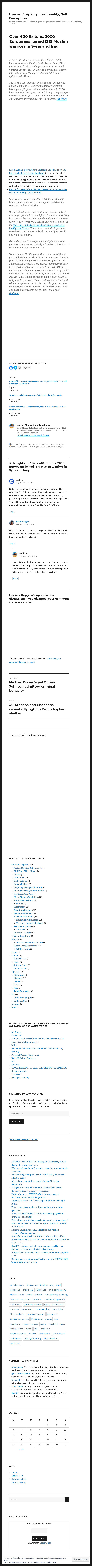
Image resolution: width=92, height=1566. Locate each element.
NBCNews (62, 99)
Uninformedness (19, 965)
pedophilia (52, 1314)
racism (29, 1329)
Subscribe (17, 1122)
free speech (15, 1304)
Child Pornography (23, 998)
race (56, 1319)
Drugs (14, 952)
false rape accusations (20, 1300)
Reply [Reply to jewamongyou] (12, 543)
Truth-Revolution (22, 991)
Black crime (32, 1285)
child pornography (57, 1290)
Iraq (21, 447)
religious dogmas (18, 1334)
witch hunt (15, 1343)
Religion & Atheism (23, 913)
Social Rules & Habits (24, 916)
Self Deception (23, 949)
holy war (61, 447)
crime (29, 1295)
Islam (16, 985)
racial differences (57, 1324)
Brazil (58, 1285)
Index (14, 1045)
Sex (13, 994)
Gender (17, 981)
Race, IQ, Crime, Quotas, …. (23, 1058)
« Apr (21, 1449)
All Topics (16, 1032)
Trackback (16, 1074)
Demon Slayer (17, 1380)
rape (36, 1329)
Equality (15, 972)
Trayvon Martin (51, 1338)
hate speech (27, 1309)
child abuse (40, 1290)
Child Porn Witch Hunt (24, 871)
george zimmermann (54, 1304)
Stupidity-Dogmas (19, 865)
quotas (48, 1319)
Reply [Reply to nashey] (12, 512)
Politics (19, 903)
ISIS (17, 447)
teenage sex (15, 1338)
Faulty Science (20, 881)
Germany (14, 1309)
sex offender (44, 1334)
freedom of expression (54, 1300)
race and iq (15, 1324)
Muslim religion (33, 447)
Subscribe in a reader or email (24, 1139)
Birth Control (20, 968)
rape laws (45, 1329)
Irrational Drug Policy (24, 894)
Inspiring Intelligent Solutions (28, 887)
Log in (14, 1472)
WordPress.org (18, 1482)
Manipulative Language (27, 920)
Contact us (16, 1035)
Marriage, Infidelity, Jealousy (29, 923)
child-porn (28, 1290)
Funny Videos (20, 959)
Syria (42, 447)
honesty (15, 1004)
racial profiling (16, 1329)
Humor (14, 955)
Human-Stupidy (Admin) (22, 444)
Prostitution (19, 907)
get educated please (20, 1373)
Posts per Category (20, 1077)
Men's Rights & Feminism (26, 897)
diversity (47, 447)
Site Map (15, 1064)
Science (15, 939)
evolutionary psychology (56, 1295)
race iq (43, 1324)
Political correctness (23, 900)
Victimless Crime (22, 936)
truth (13, 1007)
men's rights (57, 1309)
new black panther (36, 1314)
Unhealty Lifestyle (22, 933)
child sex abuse (17, 1295)
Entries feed (17, 1476)
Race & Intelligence (23, 910)
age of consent (17, 1285)
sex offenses (58, 1334)
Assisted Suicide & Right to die (28, 868)
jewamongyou (22, 521)
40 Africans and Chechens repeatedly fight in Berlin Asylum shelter (36, 395)
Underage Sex (20, 1001)
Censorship (15, 1290)
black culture (46, 1285)
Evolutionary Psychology (25, 946)
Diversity (49, 444)
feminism (37, 1300)
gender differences (33, 1304)
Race (16, 988)
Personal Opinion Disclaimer (25, 1055)
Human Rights (20, 884)
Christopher (17, 1386)
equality (54, 447)
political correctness (19, 1319)
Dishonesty (19, 975)
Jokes (16, 962)
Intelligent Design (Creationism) (29, 890)
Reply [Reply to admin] (15, 578)
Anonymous (17, 1367)
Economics (19, 877)
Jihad (25, 447)
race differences (30, 1324)
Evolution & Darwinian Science (28, 942)
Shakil (14, 1393)
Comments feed (18, 1479)
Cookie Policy (51, 1562)
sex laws (32, 1334)
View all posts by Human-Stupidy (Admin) (33, 435)
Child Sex (20, 929)
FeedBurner (45, 1543)
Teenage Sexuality (22, 926)
